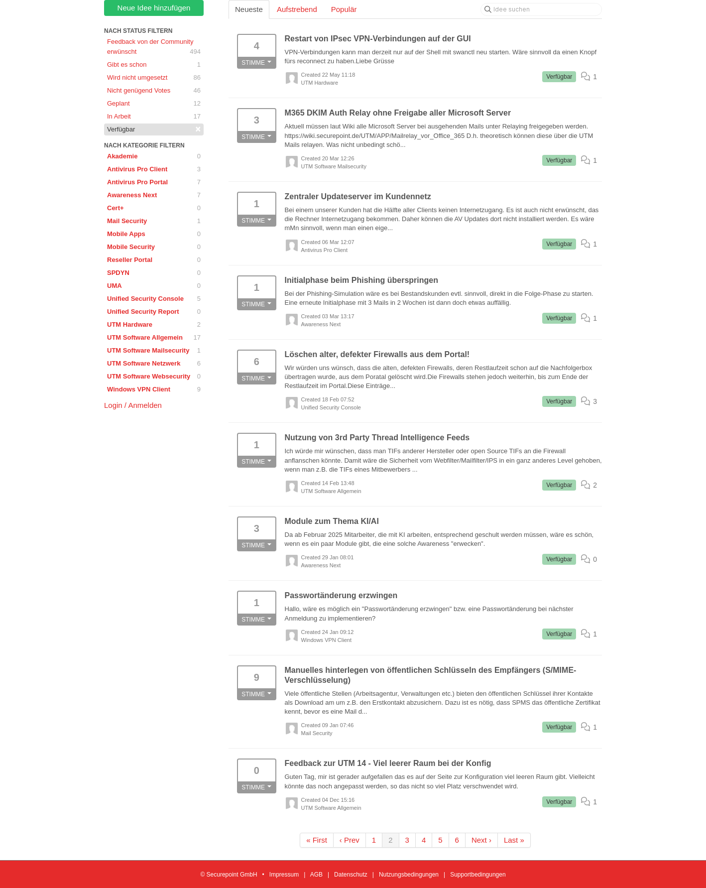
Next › (481, 840)
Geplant (154, 104)
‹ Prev (349, 840)
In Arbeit (154, 117)
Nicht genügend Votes (154, 91)
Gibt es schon (154, 65)
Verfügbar (154, 129)
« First (316, 840)
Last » (514, 840)
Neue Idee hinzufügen (154, 7)
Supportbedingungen (477, 874)
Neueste (249, 9)
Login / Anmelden (133, 405)
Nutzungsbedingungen (409, 874)
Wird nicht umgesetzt (154, 78)
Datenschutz (350, 874)
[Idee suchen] (541, 9)
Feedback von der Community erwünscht (154, 47)
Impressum (284, 874)
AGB (316, 874)
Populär (344, 9)
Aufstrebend (297, 9)
